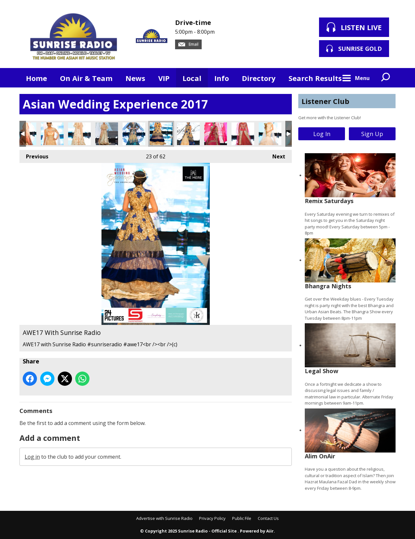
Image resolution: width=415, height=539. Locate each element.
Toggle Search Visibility (386, 77)
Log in (32, 456)
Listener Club (325, 101)
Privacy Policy (212, 518)
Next (275, 155)
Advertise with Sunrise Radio (164, 518)
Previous (33, 155)
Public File (241, 518)
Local (192, 78)
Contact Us (268, 518)
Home (36, 78)
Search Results (315, 78)
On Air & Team (86, 78)
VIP (164, 78)
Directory (259, 78)
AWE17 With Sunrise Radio (52, 133)
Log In (321, 134)
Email (188, 44)
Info (221, 78)
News (135, 78)
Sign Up (372, 134)
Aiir (270, 531)
